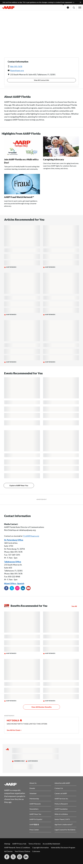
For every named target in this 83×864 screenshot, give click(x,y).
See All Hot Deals (13, 730)
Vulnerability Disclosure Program (63, 847)
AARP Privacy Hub (19, 844)
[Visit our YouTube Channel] (28, 588)
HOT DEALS (13, 720)
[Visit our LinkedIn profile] (23, 588)
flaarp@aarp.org (17, 70)
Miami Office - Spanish (14, 583)
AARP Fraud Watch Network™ (19, 197)
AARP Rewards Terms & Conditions (17, 847)
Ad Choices (8, 851)
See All (74, 606)
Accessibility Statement (51, 844)
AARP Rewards (35, 804)
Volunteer (33, 793)
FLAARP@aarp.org (31, 536)
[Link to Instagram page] (17, 588)
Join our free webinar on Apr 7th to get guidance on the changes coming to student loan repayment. (37, 2)
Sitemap (7, 844)
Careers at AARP (61, 793)
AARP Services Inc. (61, 799)
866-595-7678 (16, 66)
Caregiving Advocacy (53, 159)
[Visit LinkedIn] (26, 856)
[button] (74, 7)
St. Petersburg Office (13, 540)
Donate (32, 788)
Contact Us (59, 788)
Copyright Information (40, 847)
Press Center (34, 830)
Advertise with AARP (62, 783)
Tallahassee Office (12, 562)
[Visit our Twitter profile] (12, 588)
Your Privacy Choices (22, 851)
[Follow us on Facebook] (6, 588)
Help (68, 7)
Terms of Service (34, 844)
